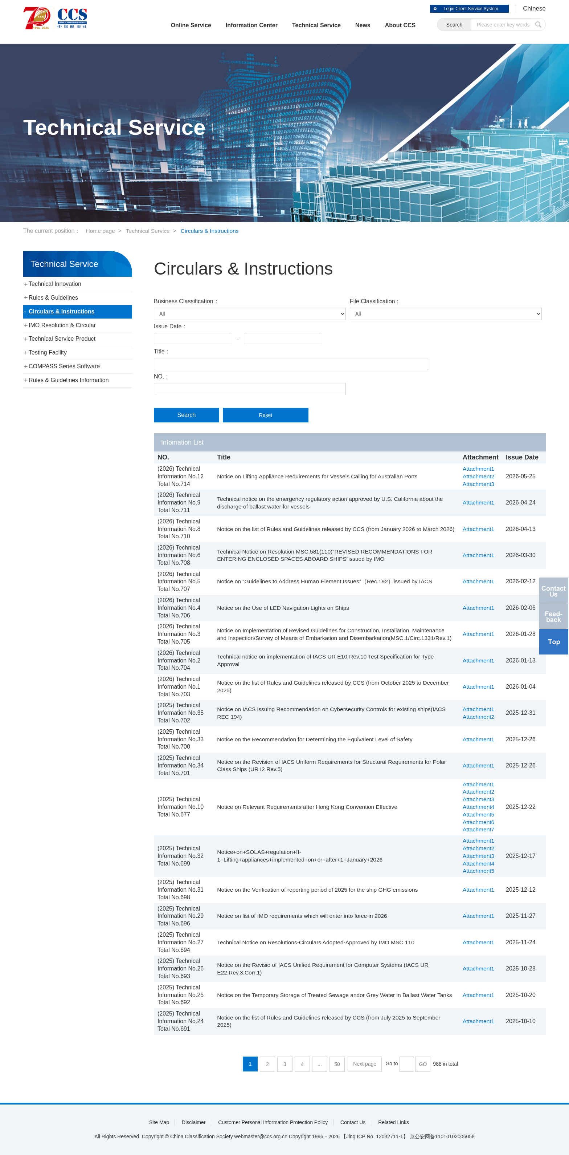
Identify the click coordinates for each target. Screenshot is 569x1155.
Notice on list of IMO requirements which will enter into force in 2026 (303, 916)
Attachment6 (479, 822)
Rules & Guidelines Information (69, 380)
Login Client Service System (466, 8)
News (353, 25)
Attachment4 (479, 807)
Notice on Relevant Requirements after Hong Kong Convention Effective (308, 807)
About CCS (391, 25)
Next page (365, 1064)
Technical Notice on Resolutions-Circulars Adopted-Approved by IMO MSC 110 (317, 942)
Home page (101, 231)
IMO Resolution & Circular (62, 325)
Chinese (534, 8)
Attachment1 (479, 469)
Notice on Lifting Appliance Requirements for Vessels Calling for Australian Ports (319, 476)
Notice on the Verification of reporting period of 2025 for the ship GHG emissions (319, 890)
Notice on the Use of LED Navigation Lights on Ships (283, 608)
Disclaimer (193, 1122)
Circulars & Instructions (213, 231)
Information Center (242, 25)
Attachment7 (479, 829)
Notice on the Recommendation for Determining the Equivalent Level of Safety (316, 739)
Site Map (159, 1122)
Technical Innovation (55, 284)
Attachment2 (479, 476)
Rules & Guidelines (53, 298)
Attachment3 (479, 484)
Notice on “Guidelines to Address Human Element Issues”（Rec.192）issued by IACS (326, 581)
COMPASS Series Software (64, 366)
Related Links (393, 1122)
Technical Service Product (62, 339)
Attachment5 (479, 814)
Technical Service (307, 25)
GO (423, 1064)
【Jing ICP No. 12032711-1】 (374, 1136)
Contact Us (352, 1122)
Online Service (181, 25)
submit (538, 25)
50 (338, 1064)
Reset (255, 415)
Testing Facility (48, 352)
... (320, 1064)
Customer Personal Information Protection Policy (273, 1122)
